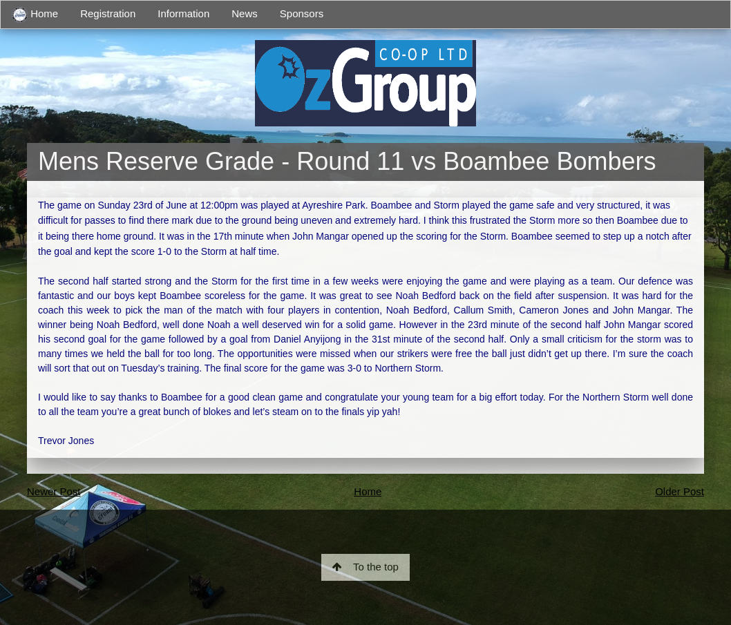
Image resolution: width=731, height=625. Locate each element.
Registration (107, 13)
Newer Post (54, 491)
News (244, 13)
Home (35, 15)
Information (183, 13)
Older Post (679, 491)
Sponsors (301, 13)
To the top (365, 567)
